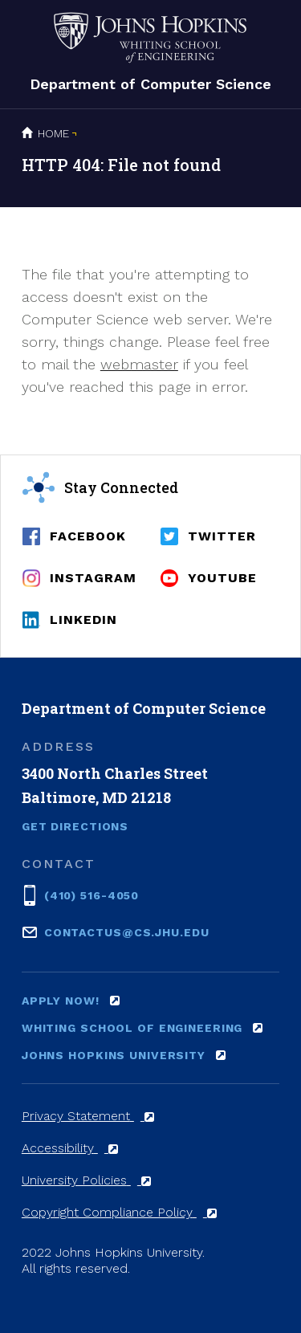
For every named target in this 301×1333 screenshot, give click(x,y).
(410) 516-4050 (91, 894)
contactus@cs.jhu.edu (126, 931)
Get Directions (75, 826)
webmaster (139, 364)
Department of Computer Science (150, 83)
